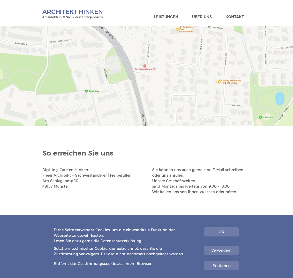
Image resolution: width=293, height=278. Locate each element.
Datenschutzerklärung (120, 241)
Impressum (219, 258)
